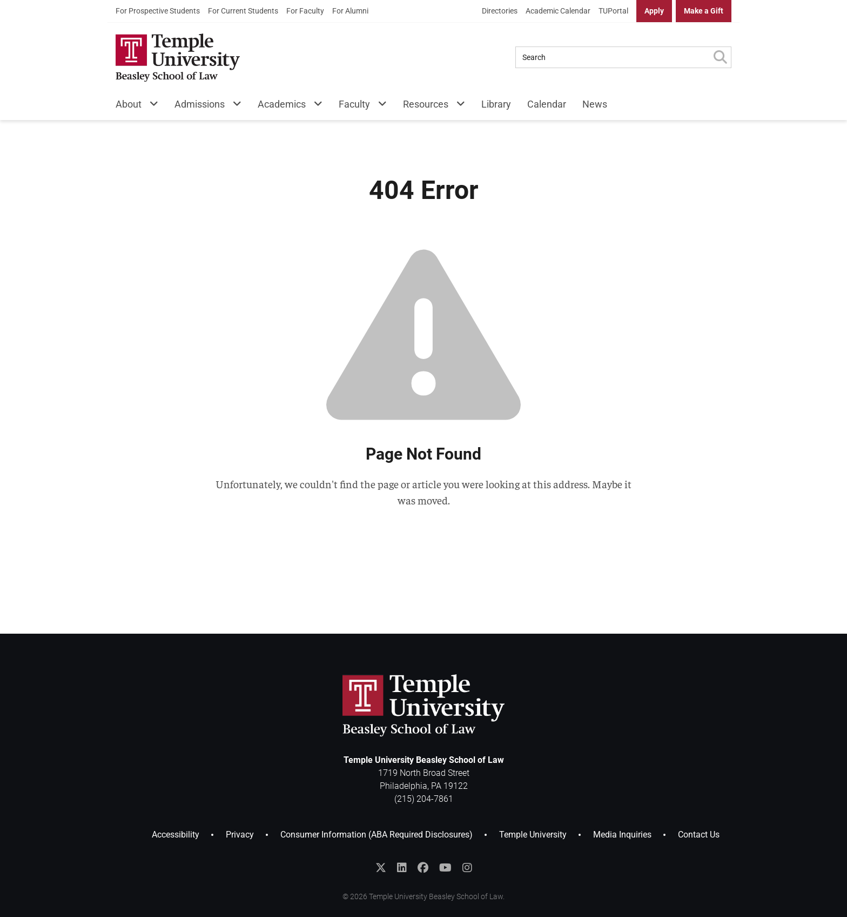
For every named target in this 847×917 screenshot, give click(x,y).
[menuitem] (158, 11)
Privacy (240, 834)
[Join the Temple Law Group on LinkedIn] (402, 867)
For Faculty (305, 10)
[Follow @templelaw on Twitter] (380, 867)
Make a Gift (703, 10)
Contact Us (699, 834)
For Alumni (350, 10)
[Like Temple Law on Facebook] (423, 867)
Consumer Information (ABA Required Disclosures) (376, 834)
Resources (425, 104)
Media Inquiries (622, 834)
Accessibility (175, 834)
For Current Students (243, 10)
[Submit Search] (720, 57)
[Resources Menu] (456, 106)
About (129, 104)
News (594, 104)
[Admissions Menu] (233, 106)
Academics (282, 104)
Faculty (354, 104)
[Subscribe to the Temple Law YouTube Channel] (445, 867)
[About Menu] (150, 106)
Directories (499, 10)
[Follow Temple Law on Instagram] (467, 867)
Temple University (533, 834)
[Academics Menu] (314, 106)
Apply (654, 10)
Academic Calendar (558, 10)
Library (496, 104)
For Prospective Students (158, 10)
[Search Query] (612, 57)
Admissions (199, 104)
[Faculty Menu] (378, 106)
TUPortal (613, 10)
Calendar (546, 104)
